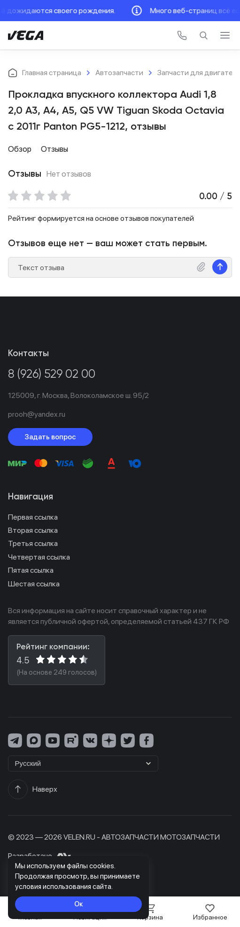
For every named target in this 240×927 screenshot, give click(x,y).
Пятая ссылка (31, 570)
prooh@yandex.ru (36, 414)
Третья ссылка (33, 543)
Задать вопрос (50, 436)
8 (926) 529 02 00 (51, 375)
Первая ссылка (33, 517)
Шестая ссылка (34, 583)
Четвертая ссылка (39, 557)
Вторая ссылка (33, 530)
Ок (78, 904)
